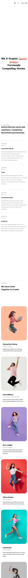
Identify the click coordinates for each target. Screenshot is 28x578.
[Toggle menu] (23, 3)
